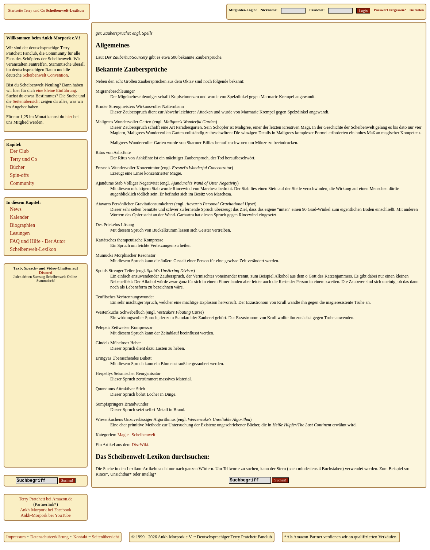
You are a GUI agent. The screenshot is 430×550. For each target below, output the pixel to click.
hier (68, 116)
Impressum (16, 536)
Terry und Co (34, 10)
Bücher (17, 167)
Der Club (19, 151)
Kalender (19, 217)
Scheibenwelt (144, 434)
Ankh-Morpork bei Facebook (46, 509)
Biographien (22, 225)
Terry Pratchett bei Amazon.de (45, 498)
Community (22, 183)
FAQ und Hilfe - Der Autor (37, 241)
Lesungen (20, 233)
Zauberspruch (135, 112)
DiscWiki (140, 444)
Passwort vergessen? (390, 10)
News (16, 209)
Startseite (15, 10)
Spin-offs (19, 175)
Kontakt (80, 536)
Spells (147, 33)
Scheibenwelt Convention (45, 75)
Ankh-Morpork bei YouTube (45, 515)
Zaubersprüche (116, 33)
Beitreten (417, 10)
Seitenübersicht (26, 101)
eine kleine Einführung (56, 90)
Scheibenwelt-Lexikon (65, 10)
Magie (123, 434)
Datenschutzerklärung (49, 536)
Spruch (207, 209)
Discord (46, 272)
